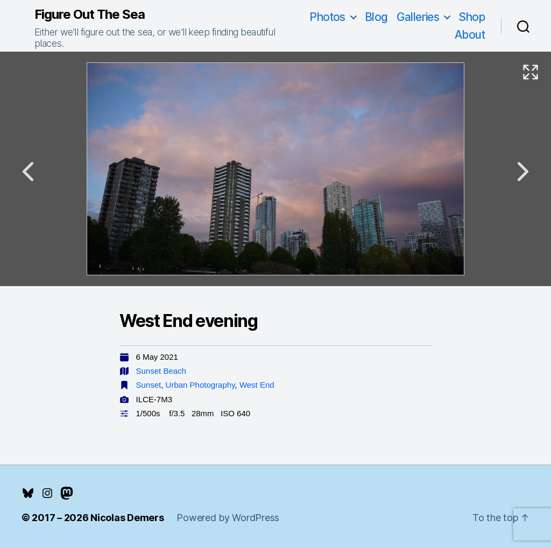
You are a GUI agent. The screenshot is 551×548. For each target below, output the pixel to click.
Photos (327, 17)
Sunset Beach (161, 370)
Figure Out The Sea (89, 14)
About (470, 34)
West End (256, 384)
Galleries (418, 17)
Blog (376, 17)
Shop (471, 17)
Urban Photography (200, 384)
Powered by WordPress (227, 517)
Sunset (148, 384)
